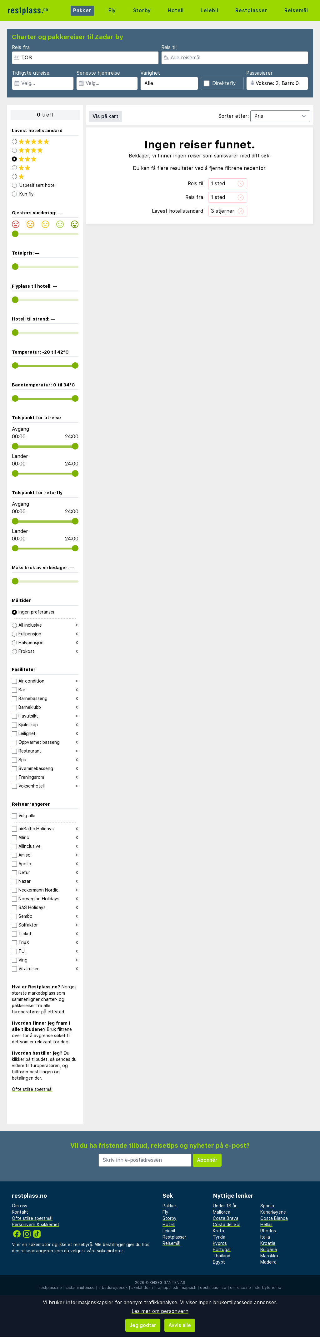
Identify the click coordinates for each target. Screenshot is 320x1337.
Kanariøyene (273, 1212)
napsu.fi (189, 1287)
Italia (265, 1237)
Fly (112, 10)
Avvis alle (179, 1325)
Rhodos (268, 1230)
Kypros (220, 1243)
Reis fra (21, 47)
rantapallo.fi (167, 1287)
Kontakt (20, 1212)
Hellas (266, 1224)
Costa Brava (225, 1218)
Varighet (150, 73)
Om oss (19, 1205)
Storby (142, 10)
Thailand (221, 1255)
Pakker (82, 10)
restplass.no (50, 1287)
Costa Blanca (274, 1218)
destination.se (213, 1287)
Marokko (269, 1255)
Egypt (219, 1262)
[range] (15, 234)
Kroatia (267, 1243)
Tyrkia (219, 1237)
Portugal (222, 1249)
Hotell (176, 10)
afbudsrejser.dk (113, 1287)
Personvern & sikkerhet (35, 1224)
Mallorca (221, 1212)
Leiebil (209, 10)
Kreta (218, 1230)
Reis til (169, 47)
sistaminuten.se (80, 1287)
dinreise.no (240, 1287)
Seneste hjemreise (98, 73)
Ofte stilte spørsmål (32, 1089)
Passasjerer (259, 73)
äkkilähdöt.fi (142, 1287)
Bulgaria (268, 1249)
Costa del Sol (226, 1224)
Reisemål (296, 10)
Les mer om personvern (160, 1311)
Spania (267, 1205)
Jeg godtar (142, 1325)
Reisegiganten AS (167, 1282)
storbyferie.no (268, 1287)
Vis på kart (105, 116)
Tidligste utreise (30, 73)
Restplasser (251, 10)
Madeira (268, 1262)
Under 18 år (225, 1205)
